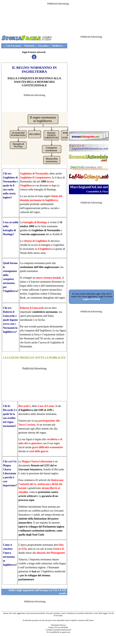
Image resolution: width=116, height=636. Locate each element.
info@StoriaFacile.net (62, 630)
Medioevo (57, 45)
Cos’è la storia (13, 45)
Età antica (43, 45)
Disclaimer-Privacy (58, 625)
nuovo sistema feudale (48, 277)
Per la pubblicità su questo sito (58, 632)
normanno (36, 200)
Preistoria (29, 45)
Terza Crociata (26, 424)
